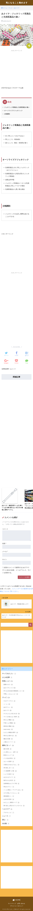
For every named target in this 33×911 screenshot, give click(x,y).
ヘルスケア (7, 809)
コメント (5, 529)
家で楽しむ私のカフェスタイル (14, 806)
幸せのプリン (9, 787)
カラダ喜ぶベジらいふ (12, 793)
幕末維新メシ (9, 796)
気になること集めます (17, 2)
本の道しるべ (9, 768)
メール (5, 551)
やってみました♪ (9, 674)
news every (8, 729)
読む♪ (5, 820)
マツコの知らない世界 (12, 717)
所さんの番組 (9, 720)
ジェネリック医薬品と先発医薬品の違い (17, 107)
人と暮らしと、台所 (11, 752)
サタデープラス (10, 701)
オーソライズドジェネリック (13, 110)
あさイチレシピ (10, 688)
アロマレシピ (9, 813)
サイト (4, 559)
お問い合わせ (21, 903)
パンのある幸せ (10, 758)
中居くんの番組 (10, 723)
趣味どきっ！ (8, 745)
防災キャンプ (9, 755)
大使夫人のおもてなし (12, 765)
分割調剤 (7, 114)
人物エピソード (10, 742)
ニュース (6, 816)
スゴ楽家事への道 (10, 771)
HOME (16, 900)
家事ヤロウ (8, 685)
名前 (4, 543)
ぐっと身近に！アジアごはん (13, 790)
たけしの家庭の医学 (11, 732)
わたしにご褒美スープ (12, 803)
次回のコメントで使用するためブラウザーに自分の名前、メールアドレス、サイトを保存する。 (16, 570)
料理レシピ (7, 681)
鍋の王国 (8, 749)
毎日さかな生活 (10, 780)
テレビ (6, 698)
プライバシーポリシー (16, 906)
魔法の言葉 (8, 739)
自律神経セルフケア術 (12, 784)
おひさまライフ (10, 777)
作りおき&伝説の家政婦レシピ (14, 691)
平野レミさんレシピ (11, 694)
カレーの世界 (9, 762)
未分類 (6, 824)
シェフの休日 (9, 774)
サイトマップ (12, 903)
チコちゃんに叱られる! (12, 714)
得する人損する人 (10, 736)
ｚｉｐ (7, 704)
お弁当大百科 (9, 799)
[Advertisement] (16, 69)
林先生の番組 (9, 726)
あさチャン (8, 707)
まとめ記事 (7, 677)
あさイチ (13, 369)
